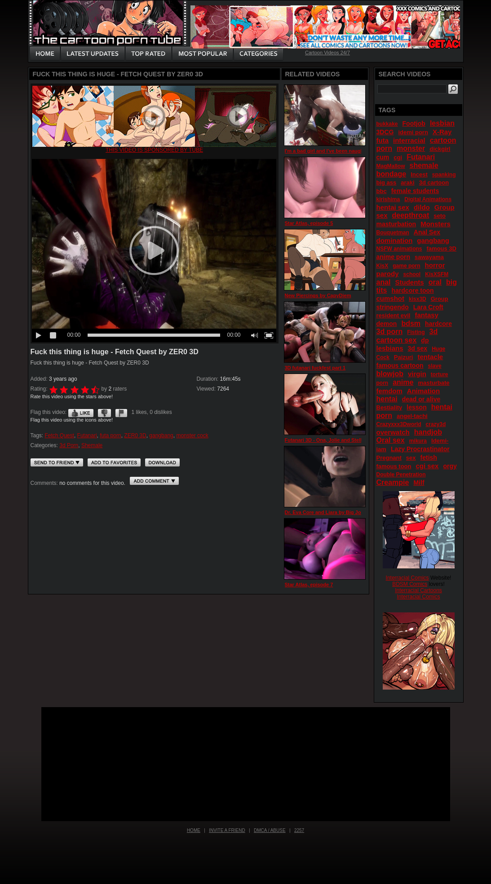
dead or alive (421, 399)
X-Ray (442, 132)
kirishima (388, 199)
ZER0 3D (135, 435)
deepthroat (410, 215)
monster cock (192, 435)
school (412, 274)
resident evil (393, 315)
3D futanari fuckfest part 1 (315, 367)
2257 (299, 830)
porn (382, 383)
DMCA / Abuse (270, 830)
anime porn (393, 256)
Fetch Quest (59, 435)
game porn (406, 266)
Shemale (91, 445)
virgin (417, 374)
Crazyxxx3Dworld (398, 424)
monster (411, 148)
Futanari (87, 435)
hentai (387, 399)
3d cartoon (434, 182)
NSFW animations (399, 249)
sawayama (429, 257)
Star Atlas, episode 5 (309, 223)
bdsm (410, 323)
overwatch (393, 432)
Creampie (392, 482)
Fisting (416, 332)
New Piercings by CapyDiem (318, 295)
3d (433, 331)
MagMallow (390, 166)
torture (439, 374)
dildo (422, 207)
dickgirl (439, 148)
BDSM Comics (409, 584)
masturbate (433, 382)
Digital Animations (427, 199)
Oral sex (390, 440)
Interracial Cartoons (418, 590)
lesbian (442, 123)
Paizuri (403, 357)
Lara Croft (428, 307)
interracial (409, 140)
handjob (428, 432)
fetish (428, 457)
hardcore (438, 323)
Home (193, 830)
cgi (398, 157)
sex (411, 457)
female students (415, 190)
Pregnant (389, 457)
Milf (418, 482)
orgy (449, 466)
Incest (419, 174)
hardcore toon (413, 290)
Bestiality (389, 407)
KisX (382, 266)
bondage (391, 174)
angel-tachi (412, 416)
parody (387, 273)
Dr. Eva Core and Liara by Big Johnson (330, 512)
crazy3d (436, 424)
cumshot (390, 298)
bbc (381, 191)
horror (435, 265)
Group (439, 298)
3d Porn (68, 445)
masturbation (396, 224)
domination (394, 240)
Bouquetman (392, 232)
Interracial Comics (407, 578)
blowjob (389, 374)
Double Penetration (401, 474)
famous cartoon (400, 365)
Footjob (414, 123)
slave (435, 366)
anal (383, 282)
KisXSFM (436, 274)
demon (386, 323)
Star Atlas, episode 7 (309, 584)
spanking (444, 175)
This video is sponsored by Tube (154, 150)
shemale (424, 165)
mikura (418, 441)
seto (439, 215)
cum (382, 157)
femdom (389, 391)
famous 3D (441, 248)
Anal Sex (427, 232)
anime (403, 382)
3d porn (389, 331)
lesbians (389, 348)
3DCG (385, 132)
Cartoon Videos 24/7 (327, 52)
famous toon (393, 466)
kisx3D (417, 299)
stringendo (392, 307)
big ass (386, 182)
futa (382, 140)
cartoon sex (396, 340)
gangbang (161, 435)
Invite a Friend (227, 830)
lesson (416, 407)
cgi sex (427, 466)
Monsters (435, 224)
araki (407, 182)
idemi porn (413, 132)
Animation (423, 391)
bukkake (387, 124)
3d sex (418, 348)
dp (425, 340)
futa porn (110, 435)
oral (435, 282)
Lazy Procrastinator (420, 449)
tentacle (430, 357)
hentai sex (392, 207)
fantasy (426, 315)
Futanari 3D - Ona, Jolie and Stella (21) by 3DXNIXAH (346, 440)
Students (409, 282)
